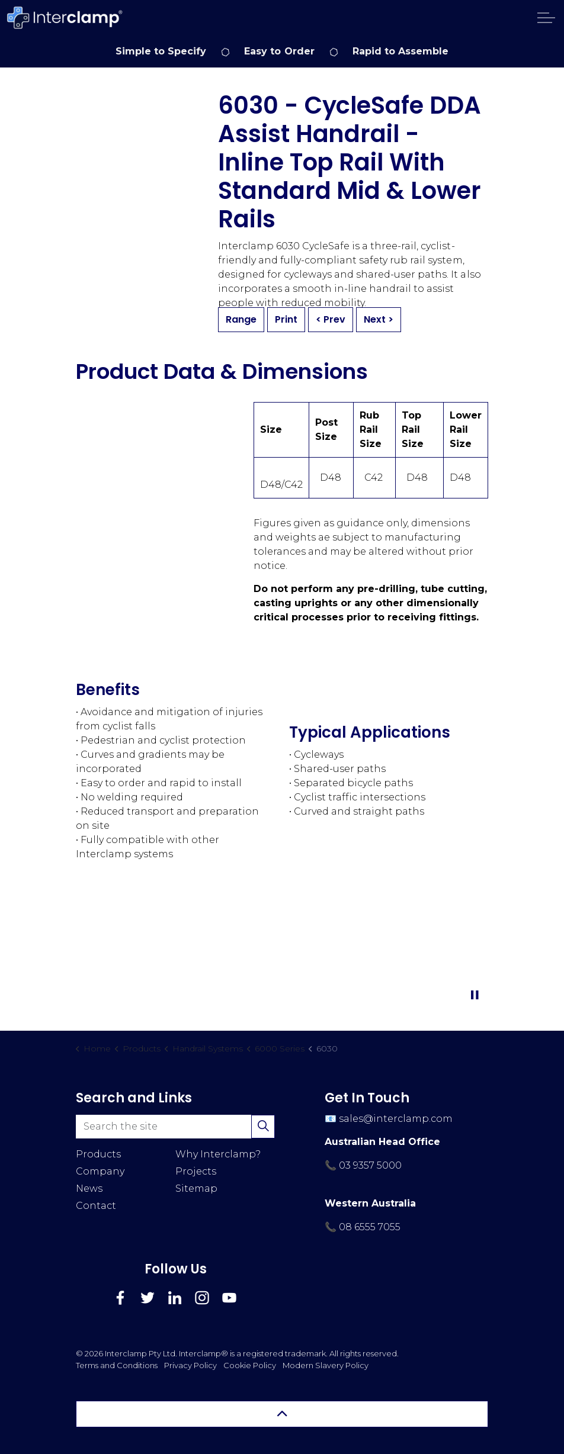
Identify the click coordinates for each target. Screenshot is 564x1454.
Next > (378, 320)
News (89, 1188)
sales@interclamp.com (396, 1118)
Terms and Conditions (117, 1365)
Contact (96, 1205)
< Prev (330, 320)
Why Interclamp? (218, 1154)
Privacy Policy (190, 1365)
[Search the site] (175, 1126)
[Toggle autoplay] (474, 995)
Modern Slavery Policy (325, 1365)
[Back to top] (282, 1414)
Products (98, 1154)
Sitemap (196, 1188)
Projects (195, 1171)
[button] (263, 1126)
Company (100, 1171)
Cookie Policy (249, 1365)
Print (286, 320)
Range (241, 320)
